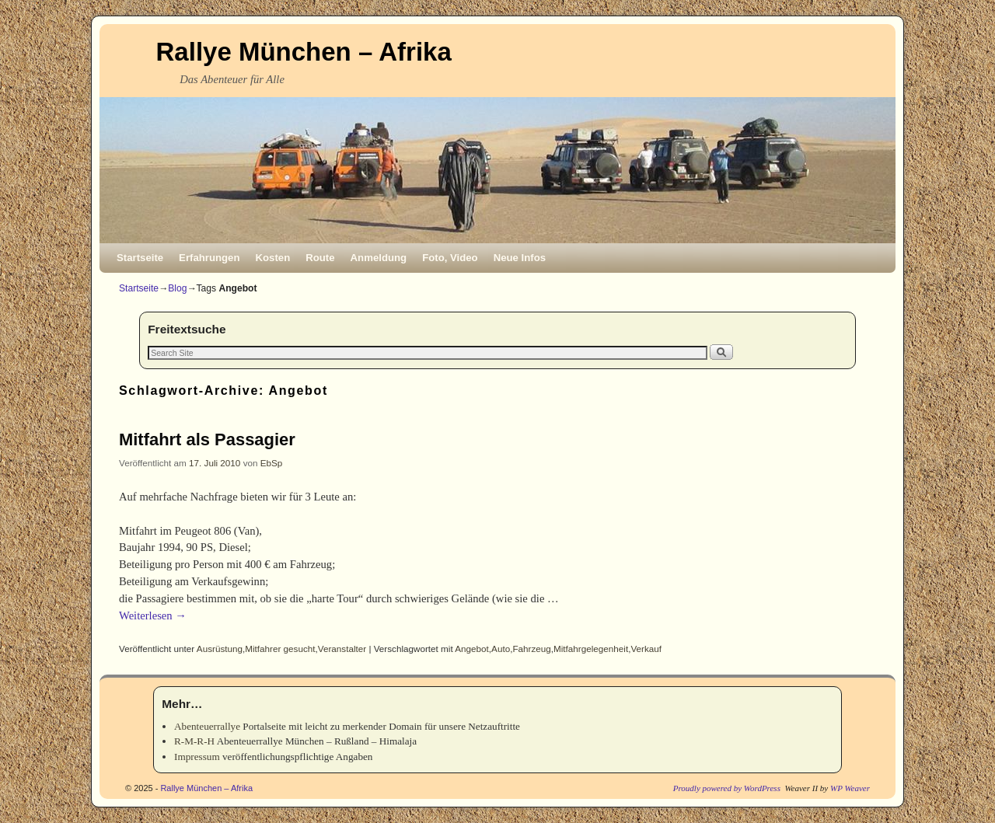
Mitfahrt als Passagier (207, 439)
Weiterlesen (153, 615)
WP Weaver (850, 788)
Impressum (197, 756)
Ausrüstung (220, 648)
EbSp (271, 463)
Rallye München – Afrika (304, 51)
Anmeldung (379, 257)
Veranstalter (342, 648)
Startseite (140, 257)
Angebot (472, 648)
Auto (500, 648)
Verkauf (646, 648)
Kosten (273, 257)
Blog (177, 288)
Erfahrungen (209, 257)
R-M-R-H (194, 741)
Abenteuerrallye (207, 726)
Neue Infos (520, 257)
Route (319, 257)
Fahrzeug (531, 648)
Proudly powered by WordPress (726, 788)
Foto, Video (450, 257)
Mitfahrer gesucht (280, 648)
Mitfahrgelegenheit (590, 648)
